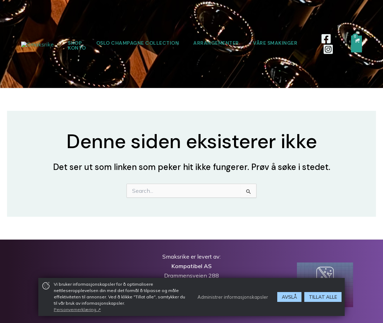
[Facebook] (329, 38)
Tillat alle (323, 297)
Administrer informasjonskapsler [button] (232, 296)
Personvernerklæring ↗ (77, 309)
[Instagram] (331, 49)
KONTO (168, 47)
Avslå (289, 297)
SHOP (106, 42)
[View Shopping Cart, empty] (356, 44)
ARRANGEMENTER (250, 42)
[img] (45, 285)
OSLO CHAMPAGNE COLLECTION (170, 42)
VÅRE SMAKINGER (121, 47)
